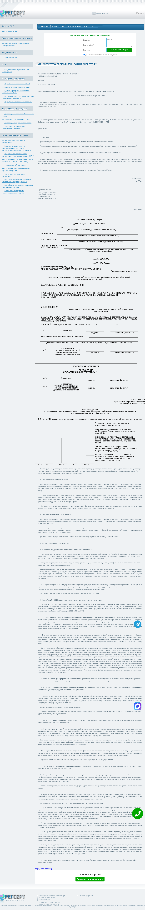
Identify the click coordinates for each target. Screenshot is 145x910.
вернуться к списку (43, 868)
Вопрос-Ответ (58, 27)
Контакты (88, 27)
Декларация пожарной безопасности (18, 123)
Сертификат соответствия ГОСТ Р (17, 84)
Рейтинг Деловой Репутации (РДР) (17, 87)
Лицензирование (11, 58)
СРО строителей (11, 31)
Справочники (74, 27)
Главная (45, 27)
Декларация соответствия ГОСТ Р (17, 119)
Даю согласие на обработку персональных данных (101, 55)
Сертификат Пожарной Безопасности (18, 102)
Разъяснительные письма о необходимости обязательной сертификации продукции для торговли (16, 148)
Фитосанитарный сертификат (15, 165)
